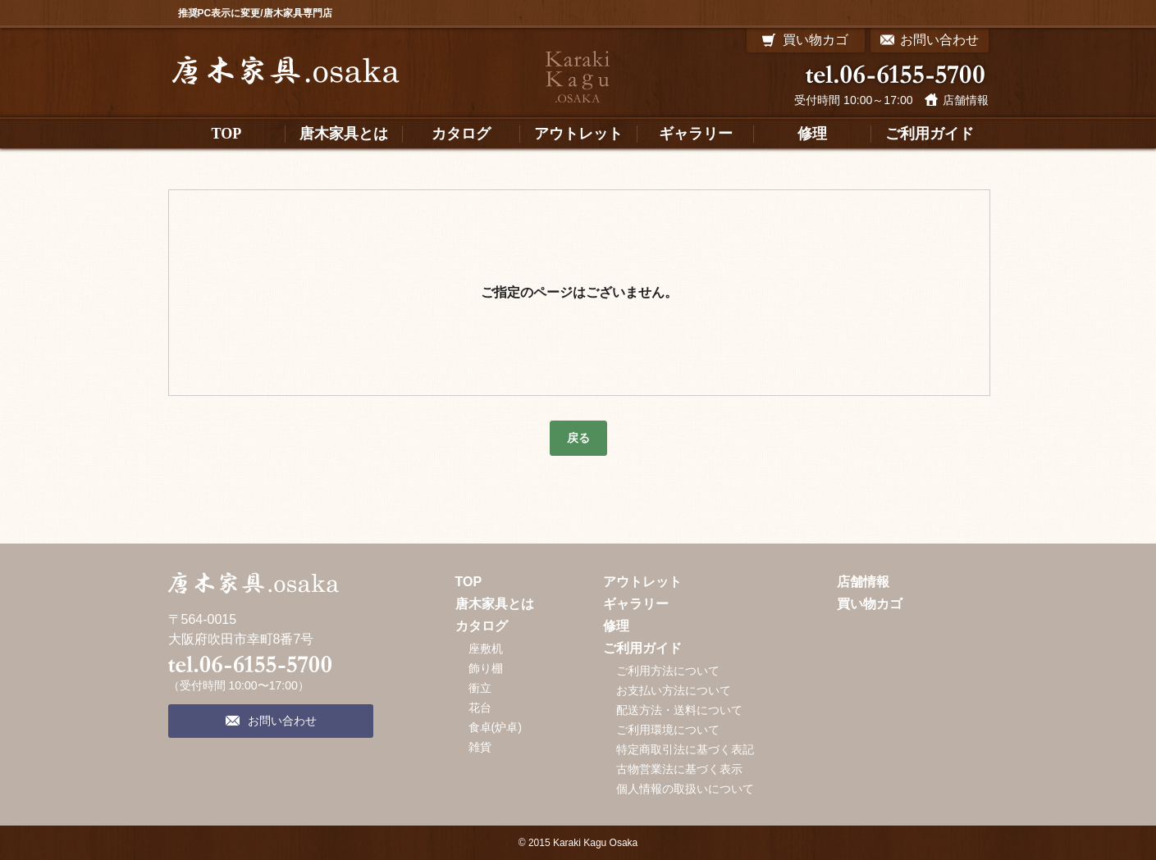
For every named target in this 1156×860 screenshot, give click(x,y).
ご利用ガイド (642, 648)
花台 (479, 707)
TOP (468, 582)
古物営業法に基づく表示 (679, 769)
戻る (578, 437)
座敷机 (485, 648)
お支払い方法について (673, 690)
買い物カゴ (869, 604)
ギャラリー (636, 604)
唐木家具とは (494, 604)
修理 (616, 626)
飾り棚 (485, 668)
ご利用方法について (668, 670)
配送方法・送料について (679, 710)
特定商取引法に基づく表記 (685, 749)
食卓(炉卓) (495, 727)
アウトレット (642, 582)
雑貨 (479, 746)
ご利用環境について (668, 729)
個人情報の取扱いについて (685, 788)
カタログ (481, 626)
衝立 (479, 687)
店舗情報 (966, 100)
